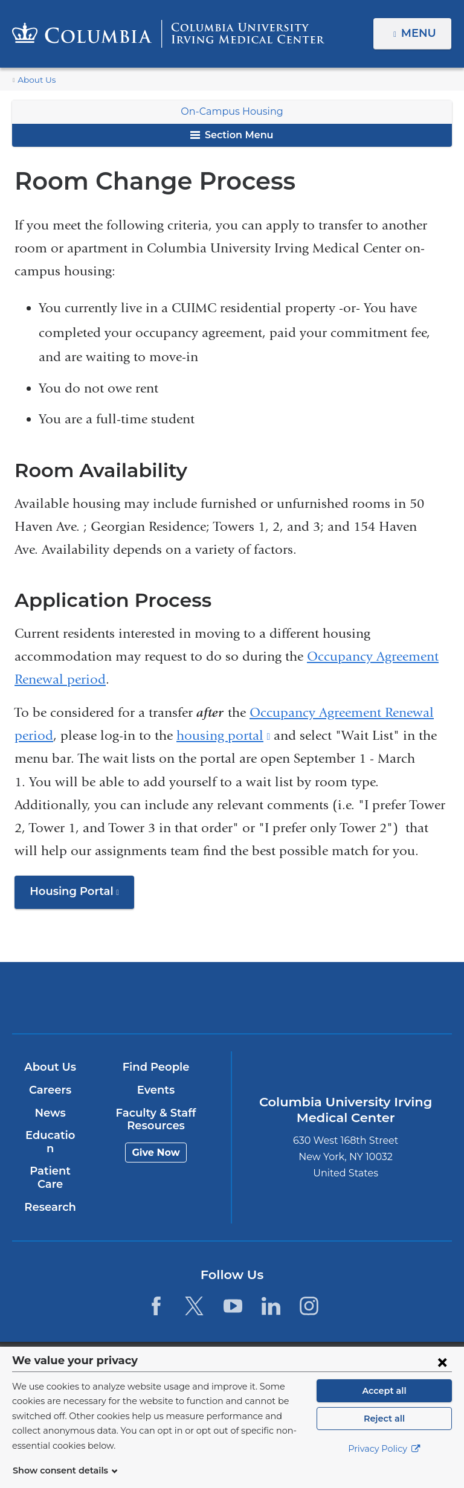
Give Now (155, 1152)
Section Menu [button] (231, 135)
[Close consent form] (442, 1376)
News (49, 1113)
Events (155, 1090)
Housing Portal (78, 895)
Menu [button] (420, 33)
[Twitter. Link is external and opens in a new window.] (194, 1293)
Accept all (384, 1405)
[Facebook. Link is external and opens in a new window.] (156, 1293)
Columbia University (256, 1353)
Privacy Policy (384, 1464)
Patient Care (49, 1165)
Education (49, 1136)
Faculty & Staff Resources (155, 1119)
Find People (155, 1068)
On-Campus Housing (232, 111)
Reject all (384, 1433)
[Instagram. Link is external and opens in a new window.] (309, 1293)
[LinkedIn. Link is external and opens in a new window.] (271, 1293)
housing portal (223, 735)
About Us (34, 80)
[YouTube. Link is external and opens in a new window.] (233, 1293)
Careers (49, 1090)
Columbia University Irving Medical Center (160, 997)
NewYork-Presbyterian (303, 1003)
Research (49, 1194)
